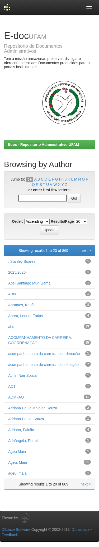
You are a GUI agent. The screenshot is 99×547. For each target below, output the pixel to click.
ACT (12, 386)
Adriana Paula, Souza (26, 419)
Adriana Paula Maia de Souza (32, 408)
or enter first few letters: (49, 190)
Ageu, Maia (17, 462)
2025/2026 (17, 272)
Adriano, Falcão (21, 430)
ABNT (13, 294)
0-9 (30, 179)
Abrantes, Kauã (21, 305)
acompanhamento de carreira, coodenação (43, 364)
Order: (17, 221)
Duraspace (81, 529)
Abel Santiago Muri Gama (29, 283)
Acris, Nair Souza (22, 375)
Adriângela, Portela (24, 441)
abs (11, 327)
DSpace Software (16, 529)
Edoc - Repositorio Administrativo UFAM (43, 144)
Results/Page (62, 221)
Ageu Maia (17, 451)
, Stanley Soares (21, 261)
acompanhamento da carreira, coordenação (44, 354)
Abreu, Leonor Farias (25, 316)
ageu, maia (17, 473)
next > (86, 250)
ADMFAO (16, 397)
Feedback (10, 535)
